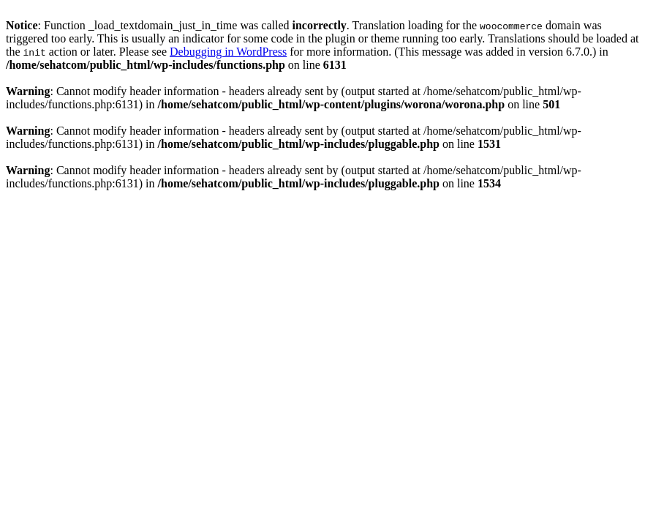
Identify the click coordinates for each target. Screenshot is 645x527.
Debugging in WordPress (228, 51)
